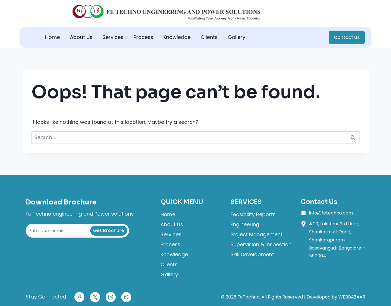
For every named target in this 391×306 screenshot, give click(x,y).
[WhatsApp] (126, 297)
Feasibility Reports (253, 214)
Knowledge (177, 37)
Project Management (256, 234)
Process (143, 37)
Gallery (236, 37)
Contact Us (347, 37)
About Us (81, 37)
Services (113, 37)
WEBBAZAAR (351, 297)
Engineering (244, 224)
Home (52, 37)
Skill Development (252, 254)
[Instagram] (111, 297)
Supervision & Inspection (261, 244)
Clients (209, 37)
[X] (95, 297)
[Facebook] (79, 297)
